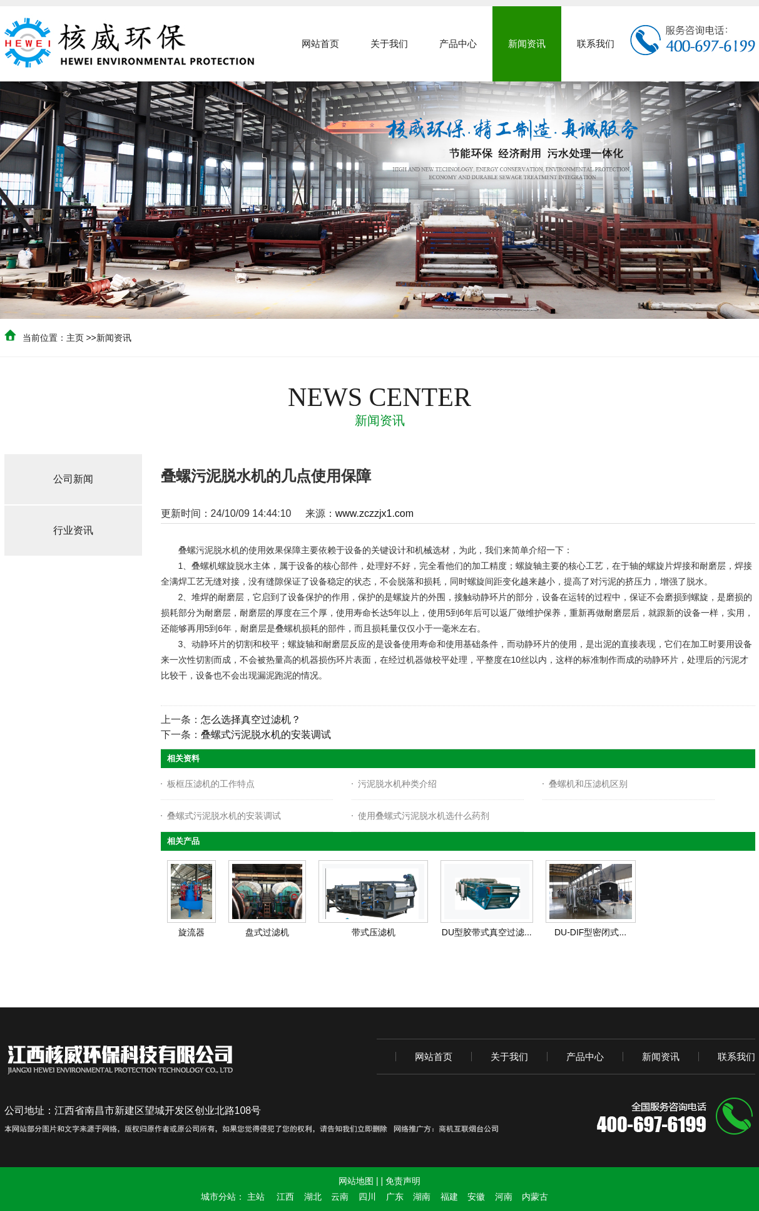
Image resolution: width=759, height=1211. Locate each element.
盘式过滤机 (267, 932)
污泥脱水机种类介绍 (397, 784)
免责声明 (402, 1181)
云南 (340, 1197)
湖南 (421, 1197)
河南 (503, 1197)
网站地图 (356, 1181)
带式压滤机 (373, 932)
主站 (256, 1197)
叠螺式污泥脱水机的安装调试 (266, 734)
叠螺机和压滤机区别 (588, 784)
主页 (75, 338)
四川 (367, 1197)
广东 (395, 1197)
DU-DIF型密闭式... (590, 932)
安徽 (476, 1197)
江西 (285, 1197)
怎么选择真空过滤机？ (251, 719)
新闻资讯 (113, 338)
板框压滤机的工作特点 (211, 784)
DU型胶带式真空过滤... (487, 932)
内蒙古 (535, 1197)
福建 (449, 1197)
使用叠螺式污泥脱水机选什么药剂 (423, 816)
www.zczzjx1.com (374, 513)
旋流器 (191, 932)
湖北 (313, 1197)
